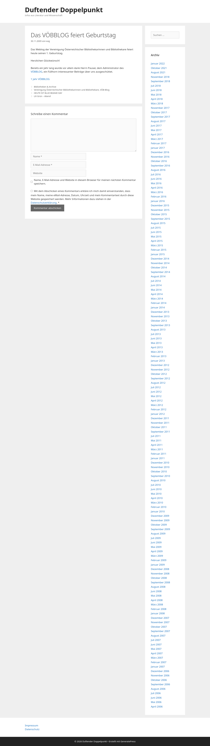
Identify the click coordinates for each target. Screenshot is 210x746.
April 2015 (157, 241)
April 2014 (157, 294)
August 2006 (158, 688)
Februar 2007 (158, 662)
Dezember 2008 (160, 569)
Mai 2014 (156, 289)
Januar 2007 (158, 666)
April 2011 (157, 444)
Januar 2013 (158, 360)
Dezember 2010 (160, 462)
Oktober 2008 (159, 578)
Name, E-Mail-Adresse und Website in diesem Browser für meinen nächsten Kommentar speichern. (85, 181)
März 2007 (157, 657)
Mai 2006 (156, 702)
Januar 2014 (158, 307)
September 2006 (160, 684)
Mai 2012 (156, 396)
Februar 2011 (158, 453)
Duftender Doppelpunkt (64, 9)
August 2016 (158, 170)
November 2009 (160, 520)
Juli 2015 (156, 227)
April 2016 (157, 187)
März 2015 (157, 245)
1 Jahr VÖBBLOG (40, 79)
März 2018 (157, 103)
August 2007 (158, 635)
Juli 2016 (156, 174)
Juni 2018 (156, 90)
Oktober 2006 (159, 680)
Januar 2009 (158, 564)
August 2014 (158, 276)
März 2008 (157, 604)
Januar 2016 (158, 201)
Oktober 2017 (159, 112)
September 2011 (160, 431)
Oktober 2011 (159, 427)
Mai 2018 (156, 94)
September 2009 (160, 529)
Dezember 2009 (160, 515)
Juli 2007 (156, 640)
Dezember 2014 (160, 258)
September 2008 (160, 582)
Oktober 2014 (159, 267)
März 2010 (157, 502)
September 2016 (160, 165)
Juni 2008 (156, 591)
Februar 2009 (158, 560)
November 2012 (160, 369)
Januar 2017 (158, 147)
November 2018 (160, 77)
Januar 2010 (158, 511)
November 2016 (160, 156)
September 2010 (160, 476)
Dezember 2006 (160, 671)
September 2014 (160, 272)
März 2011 (157, 449)
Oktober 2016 (159, 161)
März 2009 (157, 555)
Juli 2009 (156, 538)
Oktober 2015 (159, 214)
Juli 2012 (156, 387)
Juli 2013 (156, 334)
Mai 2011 (156, 440)
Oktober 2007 (159, 626)
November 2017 (160, 107)
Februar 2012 (158, 409)
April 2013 (157, 347)
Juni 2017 (156, 125)
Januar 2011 (158, 458)
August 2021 (158, 72)
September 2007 (160, 631)
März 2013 (157, 351)
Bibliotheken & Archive (45, 86)
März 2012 (157, 405)
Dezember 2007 (160, 618)
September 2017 (160, 116)
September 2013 (160, 325)
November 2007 (160, 622)
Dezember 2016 (160, 152)
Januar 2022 (158, 63)
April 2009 (157, 551)
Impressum (31, 725)
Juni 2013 (156, 338)
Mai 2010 (156, 493)
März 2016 (157, 192)
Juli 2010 (156, 484)
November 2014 (160, 263)
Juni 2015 (156, 232)
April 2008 (157, 600)
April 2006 (157, 706)
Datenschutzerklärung (44, 202)
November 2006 (160, 675)
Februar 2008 (158, 609)
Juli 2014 (156, 280)
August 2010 (158, 480)
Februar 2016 (158, 196)
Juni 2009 (156, 542)
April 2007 (157, 653)
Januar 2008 (158, 613)
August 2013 (158, 329)
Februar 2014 (158, 303)
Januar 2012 (158, 414)
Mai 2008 (156, 595)
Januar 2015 (158, 254)
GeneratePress (128, 741)
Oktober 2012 (159, 374)
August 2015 (158, 223)
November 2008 (160, 573)
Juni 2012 (156, 391)
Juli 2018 (156, 85)
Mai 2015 (156, 236)
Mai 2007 (156, 648)
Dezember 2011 (160, 418)
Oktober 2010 (159, 471)
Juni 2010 (156, 489)
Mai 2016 (156, 183)
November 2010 (160, 467)
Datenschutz (32, 729)
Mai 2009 (156, 547)
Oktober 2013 (159, 320)
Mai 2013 (156, 343)
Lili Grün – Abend (42, 96)
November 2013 (160, 316)
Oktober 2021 (159, 68)
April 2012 (157, 400)
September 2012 (160, 378)
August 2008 (158, 586)
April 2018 (157, 99)
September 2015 (160, 218)
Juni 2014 (156, 285)
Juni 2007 (156, 644)
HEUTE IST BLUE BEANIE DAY (48, 93)
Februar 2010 (158, 507)
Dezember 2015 (160, 205)
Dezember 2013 (160, 311)
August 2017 (158, 121)
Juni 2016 (156, 178)
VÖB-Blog (105, 89)
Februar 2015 (158, 249)
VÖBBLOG (36, 71)
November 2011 (160, 422)
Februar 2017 (158, 143)
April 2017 (157, 134)
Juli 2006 (156, 693)
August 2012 (158, 382)
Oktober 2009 (159, 524)
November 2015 (160, 210)
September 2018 (160, 81)
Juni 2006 (156, 697)
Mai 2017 (156, 130)
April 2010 (157, 498)
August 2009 (158, 533)
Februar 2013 (158, 356)
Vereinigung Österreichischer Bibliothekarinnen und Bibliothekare (66, 89)
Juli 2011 (156, 436)
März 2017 (157, 139)
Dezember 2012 (160, 365)
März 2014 (157, 298)
